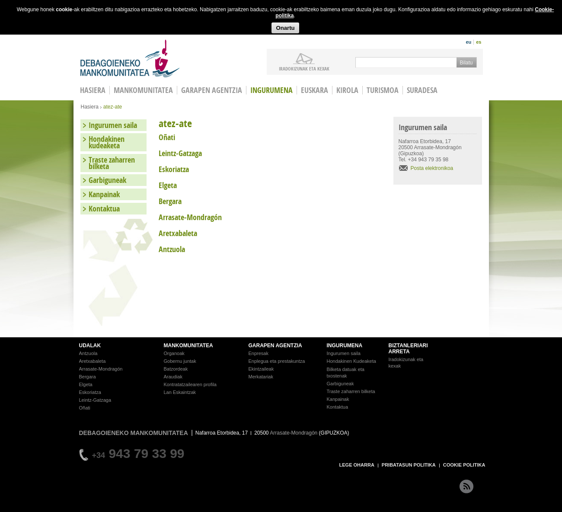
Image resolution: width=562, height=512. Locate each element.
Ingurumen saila (113, 125)
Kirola (347, 90)
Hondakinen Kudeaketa (351, 361)
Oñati (84, 407)
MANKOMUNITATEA (188, 345)
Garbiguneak (107, 180)
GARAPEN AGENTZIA (275, 345)
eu (468, 42)
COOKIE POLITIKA (464, 464)
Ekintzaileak (261, 368)
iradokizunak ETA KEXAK (304, 68)
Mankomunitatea (143, 90)
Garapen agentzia (211, 90)
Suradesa (422, 90)
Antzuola (88, 353)
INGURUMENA (345, 345)
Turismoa (383, 90)
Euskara (314, 90)
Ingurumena (271, 90)
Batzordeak (176, 368)
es (478, 42)
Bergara (87, 376)
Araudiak (173, 376)
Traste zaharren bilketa (112, 163)
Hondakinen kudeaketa (107, 142)
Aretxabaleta (92, 361)
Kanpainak (104, 194)
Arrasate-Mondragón (101, 368)
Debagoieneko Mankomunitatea (130, 58)
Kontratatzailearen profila (190, 384)
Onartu (285, 28)
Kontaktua (104, 208)
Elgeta (86, 384)
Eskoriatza (90, 392)
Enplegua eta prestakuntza (277, 361)
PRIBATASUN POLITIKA (409, 464)
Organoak (174, 353)
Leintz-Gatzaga (95, 400)
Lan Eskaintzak (180, 392)
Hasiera (90, 107)
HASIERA (92, 90)
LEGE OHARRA (356, 464)
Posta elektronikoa (432, 168)
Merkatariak (261, 376)
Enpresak (258, 353)
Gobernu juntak (180, 361)
